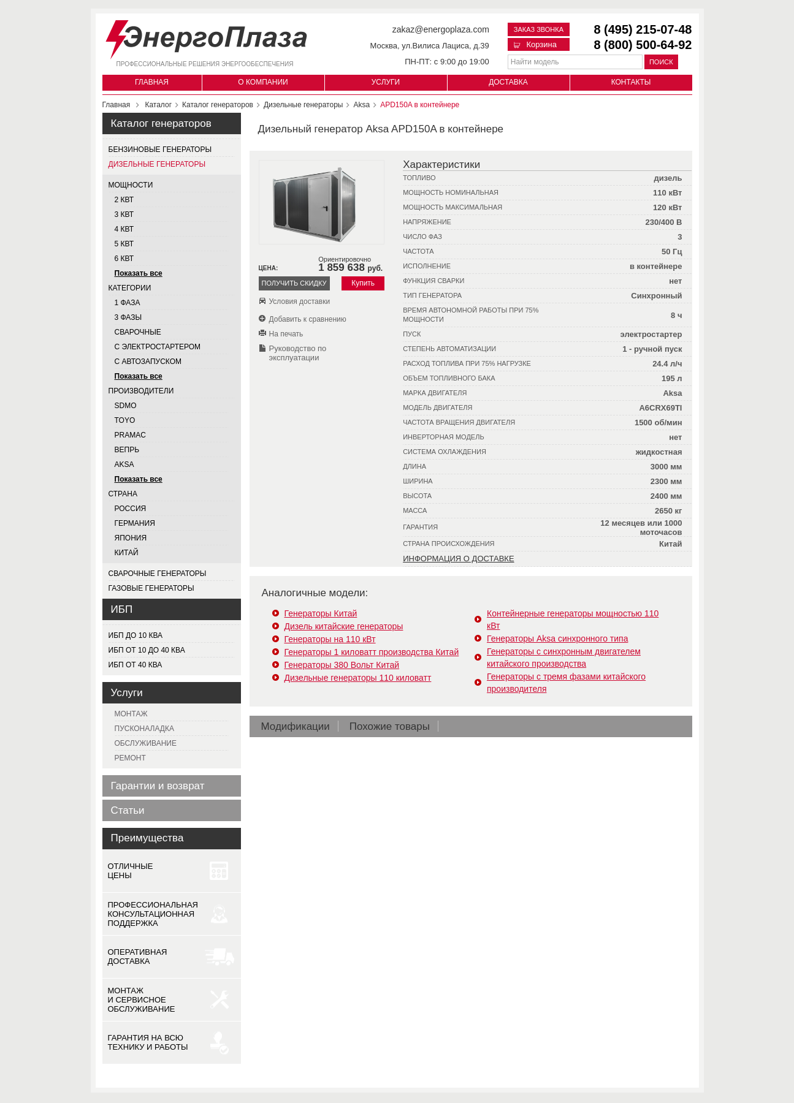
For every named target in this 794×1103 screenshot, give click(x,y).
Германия (135, 523)
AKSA (124, 464)
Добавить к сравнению (307, 319)
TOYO (125, 420)
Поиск (661, 62)
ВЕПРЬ (127, 449)
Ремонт (130, 758)
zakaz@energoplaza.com (440, 29)
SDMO (126, 405)
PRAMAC (130, 435)
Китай (127, 552)
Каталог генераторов (161, 123)
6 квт (124, 258)
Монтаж (131, 714)
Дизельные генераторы (157, 164)
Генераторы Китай (320, 613)
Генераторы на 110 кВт (330, 639)
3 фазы (128, 317)
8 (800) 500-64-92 (643, 44)
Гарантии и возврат (158, 786)
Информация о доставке (458, 558)
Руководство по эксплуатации (298, 353)
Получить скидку (293, 283)
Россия (131, 508)
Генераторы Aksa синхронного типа (557, 638)
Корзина (535, 44)
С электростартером (158, 347)
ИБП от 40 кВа (135, 665)
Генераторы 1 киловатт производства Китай (371, 652)
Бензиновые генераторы (160, 149)
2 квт (124, 199)
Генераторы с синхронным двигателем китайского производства (564, 657)
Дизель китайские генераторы (343, 626)
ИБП (122, 609)
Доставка (508, 82)
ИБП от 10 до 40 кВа (147, 650)
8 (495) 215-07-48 (643, 29)
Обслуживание (146, 743)
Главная (152, 82)
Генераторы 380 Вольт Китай (342, 665)
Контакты (631, 82)
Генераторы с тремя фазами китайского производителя (566, 683)
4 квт (124, 229)
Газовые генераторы (151, 588)
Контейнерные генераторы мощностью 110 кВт (572, 619)
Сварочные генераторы (158, 573)
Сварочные (138, 332)
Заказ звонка (538, 29)
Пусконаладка (144, 728)
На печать (286, 334)
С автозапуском (148, 361)
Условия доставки (299, 301)
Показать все (138, 273)
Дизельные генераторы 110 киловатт (358, 678)
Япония (131, 538)
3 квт (124, 214)
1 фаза (127, 302)
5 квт (124, 244)
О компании (263, 82)
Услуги (386, 82)
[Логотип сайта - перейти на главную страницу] (206, 37)
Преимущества (147, 838)
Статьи (128, 810)
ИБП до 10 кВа (136, 635)
